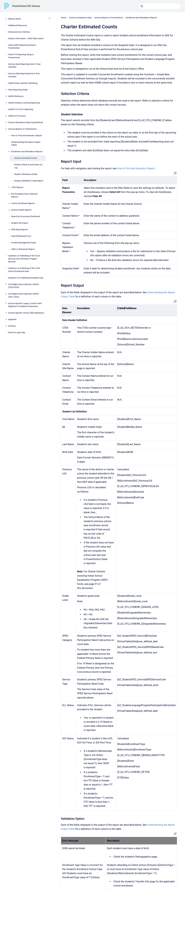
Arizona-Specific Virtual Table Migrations (26, 313)
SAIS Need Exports (19, 229)
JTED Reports (17, 187)
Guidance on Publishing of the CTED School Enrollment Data (24, 269)
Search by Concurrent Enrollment (25, 216)
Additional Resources (17, 25)
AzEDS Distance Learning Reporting (24, 103)
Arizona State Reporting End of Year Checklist (24, 75)
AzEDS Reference (16, 96)
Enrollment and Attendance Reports (27, 151)
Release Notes (14, 19)
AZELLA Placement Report (23, 249)
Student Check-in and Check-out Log (28, 166)
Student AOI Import (19, 223)
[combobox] (159, 6)
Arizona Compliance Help (80, 17)
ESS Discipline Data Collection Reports (24, 195)
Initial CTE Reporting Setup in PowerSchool (21, 56)
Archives (12, 326)
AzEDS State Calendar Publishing (22, 83)
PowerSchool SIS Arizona (26, 6)
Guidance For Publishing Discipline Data (25, 278)
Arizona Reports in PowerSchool (22, 129)
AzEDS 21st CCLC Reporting (20, 109)
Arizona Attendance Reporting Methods (25, 122)
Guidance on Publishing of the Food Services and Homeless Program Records (24, 259)
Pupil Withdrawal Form (21, 236)
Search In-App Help (16, 332)
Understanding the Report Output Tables (25, 143)
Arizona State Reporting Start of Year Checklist (24, 65)
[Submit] (141, 6)
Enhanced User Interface (19, 32)
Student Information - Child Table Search (26, 38)
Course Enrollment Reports (23, 203)
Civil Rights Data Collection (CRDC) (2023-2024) (23, 286)
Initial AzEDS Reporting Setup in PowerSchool (22, 46)
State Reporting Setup (18, 90)
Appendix (12, 319)
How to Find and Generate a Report (26, 135)
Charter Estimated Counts (25, 158)
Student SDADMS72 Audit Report (28, 181)
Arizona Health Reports (21, 210)
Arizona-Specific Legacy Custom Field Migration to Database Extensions (24, 305)
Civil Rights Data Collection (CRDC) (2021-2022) (23, 295)
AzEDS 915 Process (17, 116)
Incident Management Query (23, 242)
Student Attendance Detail (25, 174)
